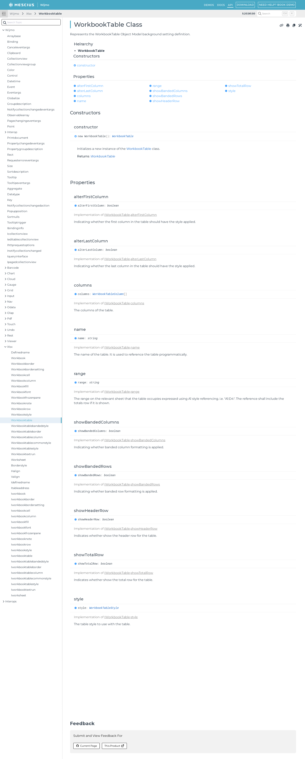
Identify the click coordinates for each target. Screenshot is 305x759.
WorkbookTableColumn (108, 294)
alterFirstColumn (90, 86)
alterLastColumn (90, 91)
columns (84, 96)
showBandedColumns (170, 91)
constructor (86, 65)
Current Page (86, 745)
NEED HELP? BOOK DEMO (277, 4)
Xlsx (29, 13)
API (230, 4)
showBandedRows (167, 96)
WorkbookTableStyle (104, 608)
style (232, 91)
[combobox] (31, 22)
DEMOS (209, 4)
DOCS (221, 4)
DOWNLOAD (245, 4)
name (81, 101)
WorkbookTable (122, 136)
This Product (114, 745)
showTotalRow (239, 86)
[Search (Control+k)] (276, 14)
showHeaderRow (166, 101)
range (157, 86)
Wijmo (14, 13)
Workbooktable (50, 13)
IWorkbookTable (117, 215)
